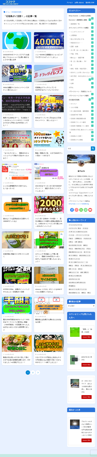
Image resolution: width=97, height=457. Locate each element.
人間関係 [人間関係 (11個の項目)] (78, 239)
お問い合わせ (79, 2)
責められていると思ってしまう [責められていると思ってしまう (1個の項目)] (77, 290)
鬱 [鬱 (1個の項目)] (89, 293)
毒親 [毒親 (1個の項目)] (71, 266)
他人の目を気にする (82, 39)
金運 (81, 80)
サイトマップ (50, 451)
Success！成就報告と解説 (80, 20)
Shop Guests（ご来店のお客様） (81, 16)
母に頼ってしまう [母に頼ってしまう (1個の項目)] (74, 259)
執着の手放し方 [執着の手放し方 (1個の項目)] (79, 249)
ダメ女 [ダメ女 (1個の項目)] (85, 229)
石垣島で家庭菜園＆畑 (82, 119)
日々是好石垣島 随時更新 (82, 111)
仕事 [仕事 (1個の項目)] (71, 242)
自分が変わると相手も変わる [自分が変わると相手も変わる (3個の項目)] (77, 283)
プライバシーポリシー (63, 451)
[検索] (93, 149)
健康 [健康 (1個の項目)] (85, 246)
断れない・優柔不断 (82, 57)
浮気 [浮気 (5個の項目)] (77, 266)
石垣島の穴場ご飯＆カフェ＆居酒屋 (81, 131)
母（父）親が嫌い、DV (82, 61)
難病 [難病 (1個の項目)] (84, 293)
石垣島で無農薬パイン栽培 (82, 126)
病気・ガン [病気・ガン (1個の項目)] (72, 269)
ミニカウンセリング (82, 32)
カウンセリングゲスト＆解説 (81, 28)
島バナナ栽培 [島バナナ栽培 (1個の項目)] (73, 256)
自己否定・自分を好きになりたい (82, 77)
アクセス (70, 2)
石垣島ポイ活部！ (82, 136)
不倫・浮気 (82, 54)
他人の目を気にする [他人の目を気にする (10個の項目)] (75, 246)
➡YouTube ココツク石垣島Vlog (79, 204)
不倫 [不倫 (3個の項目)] (71, 239)
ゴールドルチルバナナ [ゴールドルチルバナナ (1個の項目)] (75, 225)
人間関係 (82, 35)
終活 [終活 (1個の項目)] (80, 269)
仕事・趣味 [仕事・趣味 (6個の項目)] (78, 242)
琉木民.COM (90, 2)
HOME (48, 447)
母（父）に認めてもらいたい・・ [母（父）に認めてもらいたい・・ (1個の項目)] (78, 263)
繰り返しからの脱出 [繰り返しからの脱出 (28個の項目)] (75, 276)
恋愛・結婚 (82, 46)
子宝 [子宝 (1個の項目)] (88, 249)
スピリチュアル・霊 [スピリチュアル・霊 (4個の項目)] (75, 229)
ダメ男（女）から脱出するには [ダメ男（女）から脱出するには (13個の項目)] (78, 232)
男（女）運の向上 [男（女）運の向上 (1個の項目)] (86, 266)
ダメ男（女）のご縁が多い (82, 50)
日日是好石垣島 (80, 100)
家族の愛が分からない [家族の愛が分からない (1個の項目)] (75, 252)
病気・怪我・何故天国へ (82, 69)
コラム (81, 87)
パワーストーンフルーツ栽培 (81, 96)
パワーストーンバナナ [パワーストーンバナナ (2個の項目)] (82, 235)
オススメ (82, 104)
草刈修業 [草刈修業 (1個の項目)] (72, 286)
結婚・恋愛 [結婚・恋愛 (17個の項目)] (85, 273)
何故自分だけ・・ (82, 43)
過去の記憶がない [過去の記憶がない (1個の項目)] (74, 293)
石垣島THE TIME (82, 115)
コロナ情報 (82, 108)
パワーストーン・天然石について (81, 92)
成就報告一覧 (82, 24)
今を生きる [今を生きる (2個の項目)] (87, 239)
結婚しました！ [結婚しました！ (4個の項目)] (74, 273)
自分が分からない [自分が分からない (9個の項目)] (74, 279)
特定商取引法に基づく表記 (36, 451)
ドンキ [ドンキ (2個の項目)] (71, 235)
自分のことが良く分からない (82, 72)
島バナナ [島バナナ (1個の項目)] (87, 252)
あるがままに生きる (88, 357)
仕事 (82, 83)
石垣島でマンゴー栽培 (82, 123)
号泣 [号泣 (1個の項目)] (71, 249)
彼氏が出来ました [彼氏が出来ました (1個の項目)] (84, 256)
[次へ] (38, 372)
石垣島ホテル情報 (82, 140)
